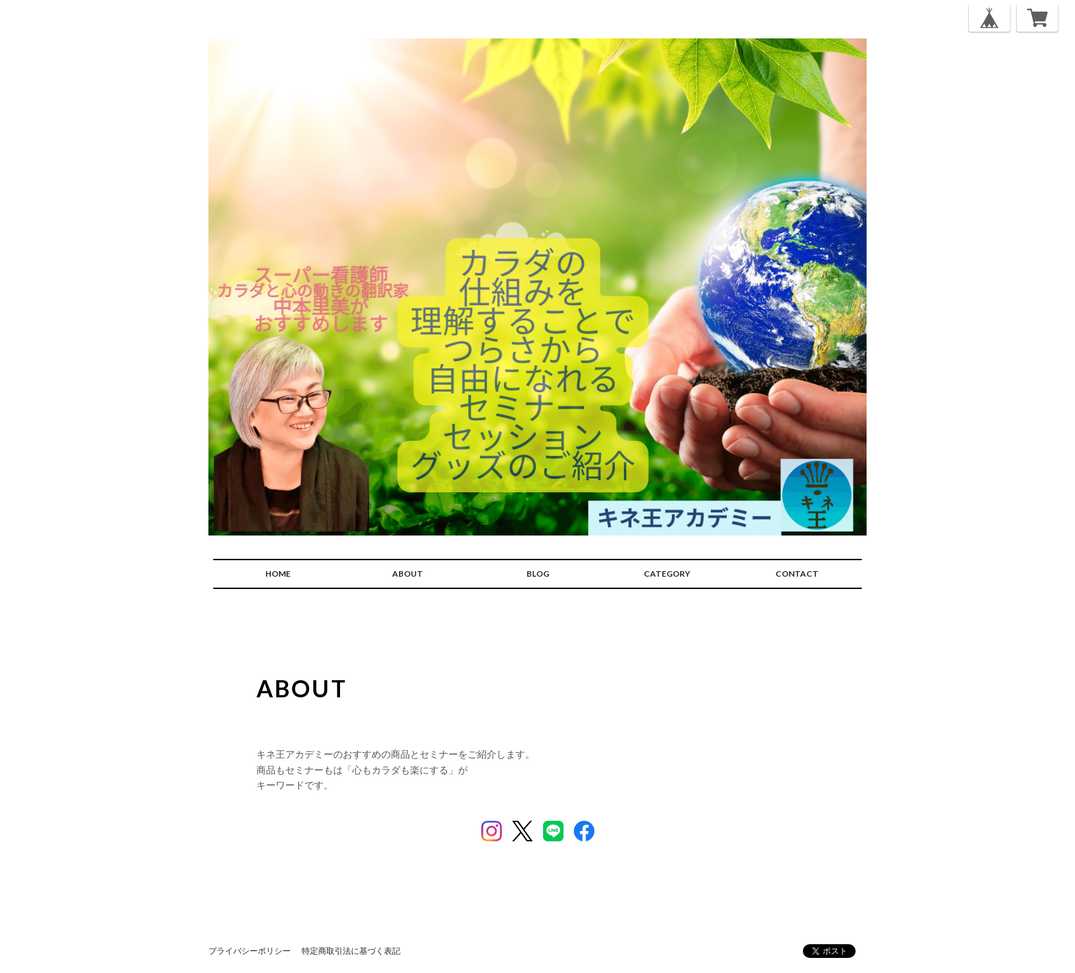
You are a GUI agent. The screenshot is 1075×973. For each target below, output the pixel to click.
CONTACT (797, 573)
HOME (278, 573)
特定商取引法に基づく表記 (351, 951)
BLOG (538, 573)
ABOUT (407, 573)
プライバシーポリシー (249, 951)
